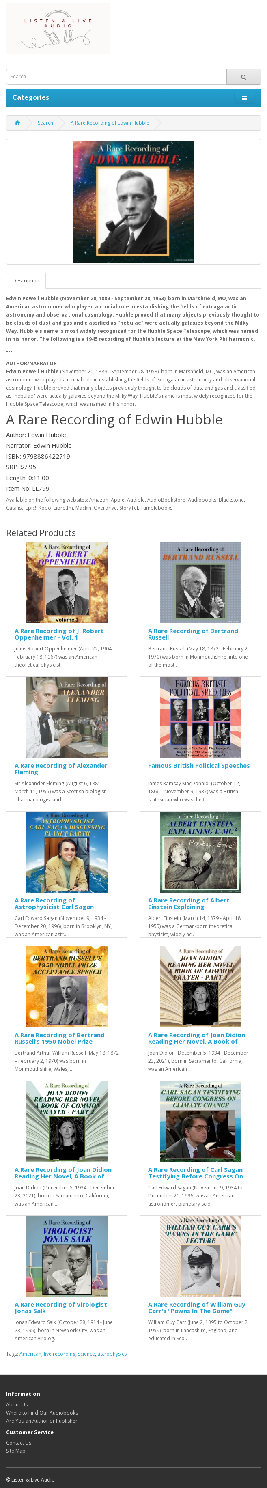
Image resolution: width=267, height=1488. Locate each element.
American (30, 1353)
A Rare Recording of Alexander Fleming (61, 768)
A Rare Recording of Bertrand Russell (193, 634)
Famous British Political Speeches (199, 765)
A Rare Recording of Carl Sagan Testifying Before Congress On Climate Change (195, 1176)
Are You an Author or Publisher (42, 1420)
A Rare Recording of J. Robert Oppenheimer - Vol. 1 (59, 634)
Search (45, 122)
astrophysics (112, 1353)
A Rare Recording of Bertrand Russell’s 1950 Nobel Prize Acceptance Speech (60, 1041)
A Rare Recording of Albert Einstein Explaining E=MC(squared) (189, 906)
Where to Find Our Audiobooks (42, 1412)
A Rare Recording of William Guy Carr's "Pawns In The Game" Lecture (196, 1311)
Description (26, 280)
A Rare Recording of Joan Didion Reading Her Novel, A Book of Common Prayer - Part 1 (196, 1041)
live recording (59, 1353)
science (86, 1353)
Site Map (16, 1450)
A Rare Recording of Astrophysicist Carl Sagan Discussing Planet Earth (54, 906)
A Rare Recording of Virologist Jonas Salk (61, 1307)
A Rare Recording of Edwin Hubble (110, 122)
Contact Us (18, 1442)
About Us (17, 1404)
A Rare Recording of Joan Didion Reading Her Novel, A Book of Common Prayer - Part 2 (63, 1176)
